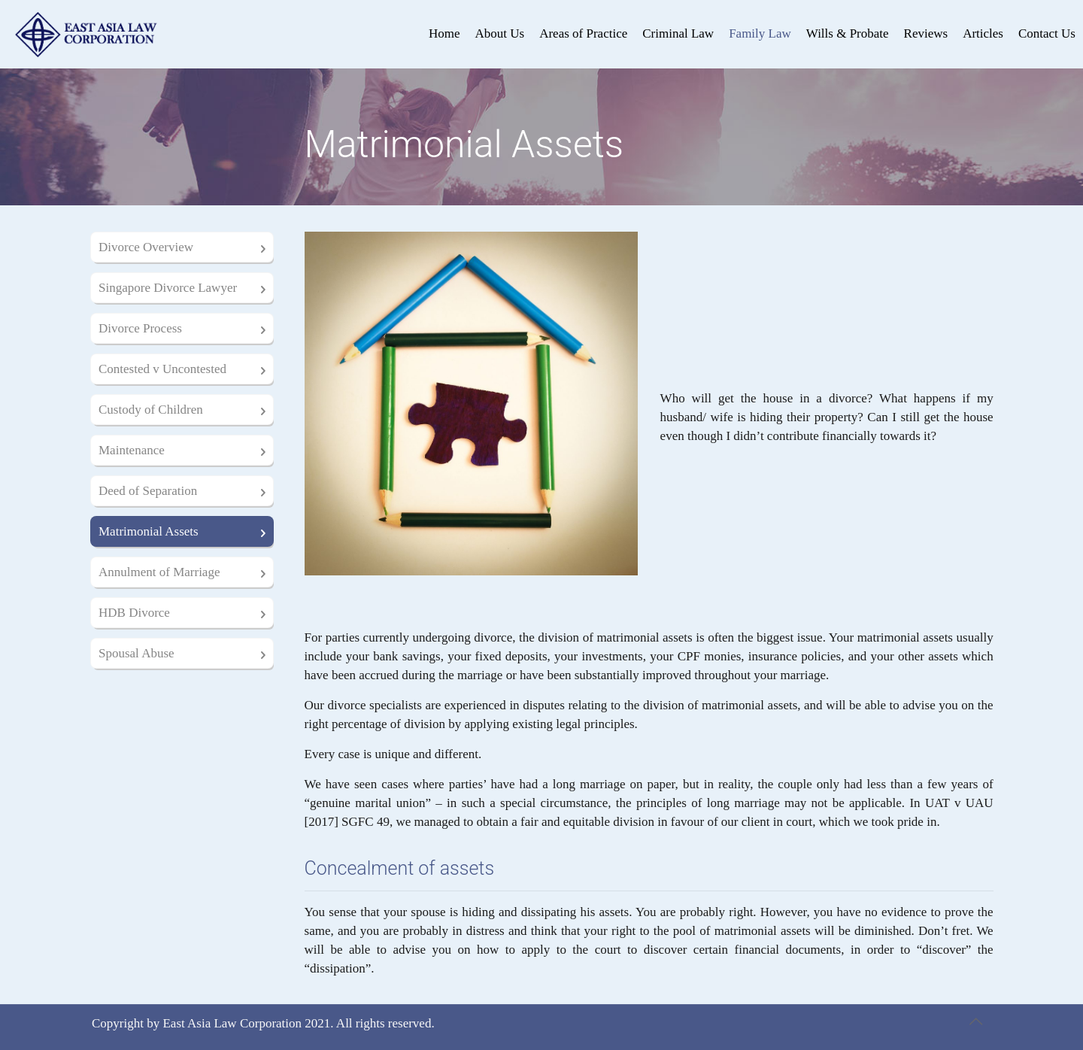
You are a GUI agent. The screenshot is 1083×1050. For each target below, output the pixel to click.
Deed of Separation (148, 491)
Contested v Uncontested (162, 369)
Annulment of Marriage (159, 572)
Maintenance (132, 450)
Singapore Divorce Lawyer (168, 288)
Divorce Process (140, 328)
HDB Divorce (134, 612)
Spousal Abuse (136, 653)
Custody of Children (151, 409)
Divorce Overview (146, 247)
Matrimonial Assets (149, 531)
